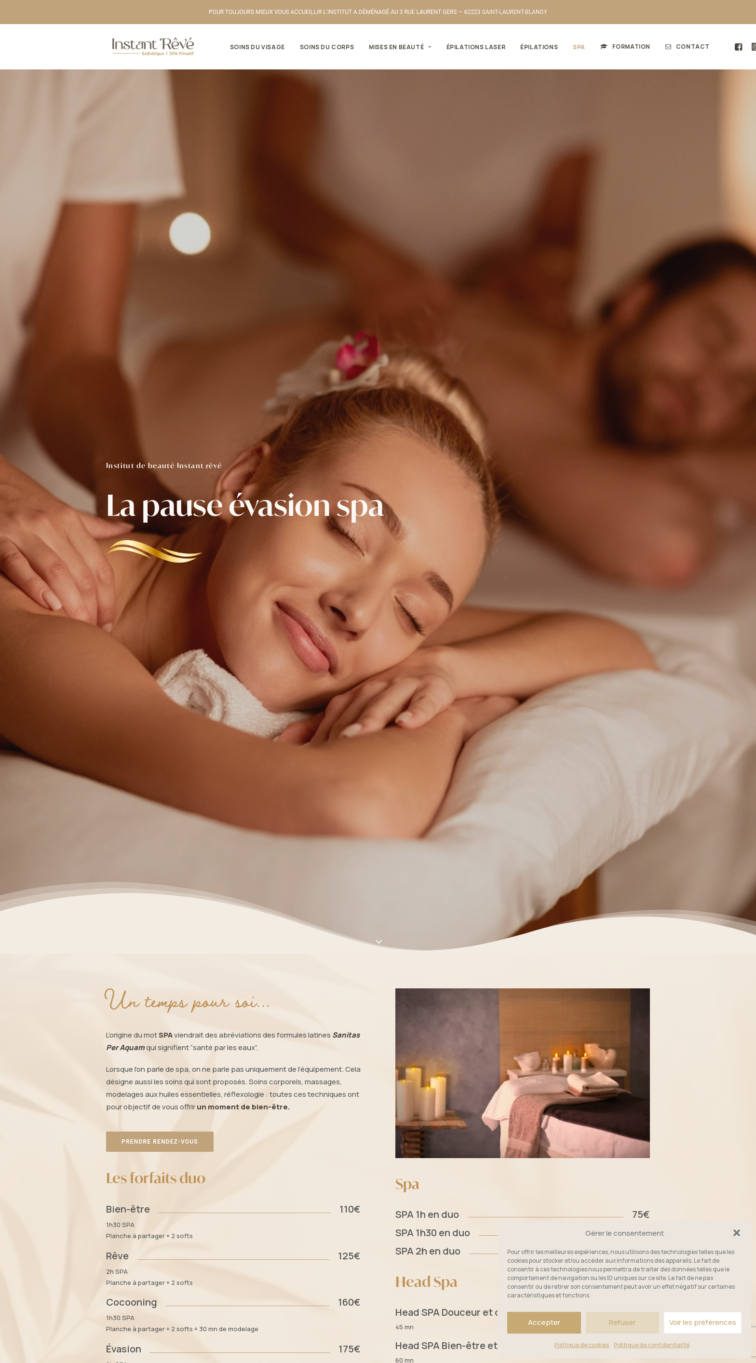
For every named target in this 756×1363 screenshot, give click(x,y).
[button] (737, 1233)
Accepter (544, 1322)
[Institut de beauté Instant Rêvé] (147, 46)
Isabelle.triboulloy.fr (355, 1344)
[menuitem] (249, 47)
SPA (570, 47)
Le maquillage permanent (354, 1186)
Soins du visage (248, 47)
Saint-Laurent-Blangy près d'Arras (412, 939)
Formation (623, 46)
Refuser (622, 1322)
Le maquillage (336, 1173)
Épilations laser (467, 47)
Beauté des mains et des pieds (360, 1212)
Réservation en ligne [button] (159, 1269)
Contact (684, 46)
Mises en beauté (329, 1146)
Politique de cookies (581, 1345)
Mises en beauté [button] (391, 47)
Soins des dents (339, 1199)
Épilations (530, 47)
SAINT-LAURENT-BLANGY (514, 12)
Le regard (329, 1160)
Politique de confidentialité (651, 1345)
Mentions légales (256, 1344)
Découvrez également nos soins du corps (506, 780)
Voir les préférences (702, 1322)
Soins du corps (318, 47)
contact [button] (522, 1170)
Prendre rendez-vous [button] (160, 498)
